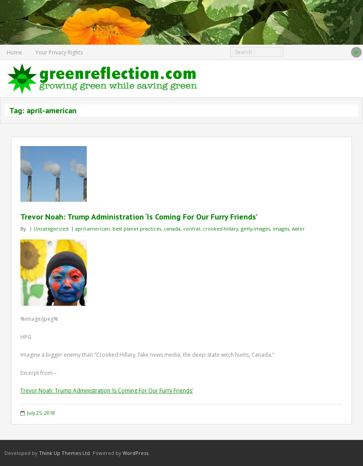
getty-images (255, 228)
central (191, 228)
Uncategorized (51, 228)
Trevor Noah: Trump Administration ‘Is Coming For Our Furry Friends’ (139, 217)
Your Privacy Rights (59, 52)
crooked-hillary (220, 228)
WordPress (135, 453)
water (298, 228)
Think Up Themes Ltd (64, 453)
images (281, 228)
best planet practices (136, 228)
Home (14, 52)
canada (172, 228)
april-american (92, 228)
